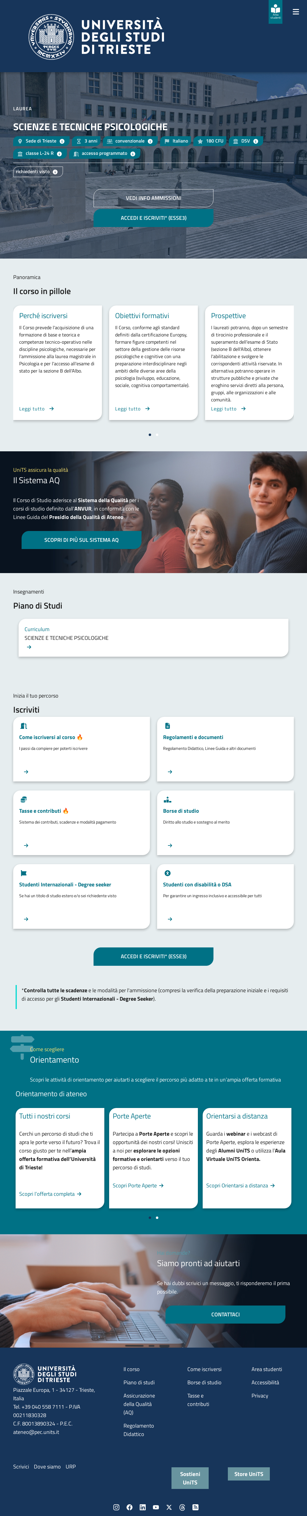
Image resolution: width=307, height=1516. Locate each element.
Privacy (260, 1396)
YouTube (156, 1507)
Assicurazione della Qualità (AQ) (139, 1404)
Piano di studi (139, 1382)
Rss (195, 1507)
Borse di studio (204, 1382)
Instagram (116, 1507)
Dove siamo (47, 1466)
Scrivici (21, 1466)
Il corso (132, 1369)
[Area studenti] (275, 12)
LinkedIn (143, 1507)
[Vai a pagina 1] (150, 435)
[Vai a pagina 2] (157, 435)
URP (71, 1466)
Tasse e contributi (198, 1400)
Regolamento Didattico (139, 1430)
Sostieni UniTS (190, 1478)
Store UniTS (248, 1473)
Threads (182, 1507)
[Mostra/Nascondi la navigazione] (296, 12)
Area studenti (267, 1369)
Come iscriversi (204, 1369)
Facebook (129, 1507)
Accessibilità (265, 1382)
